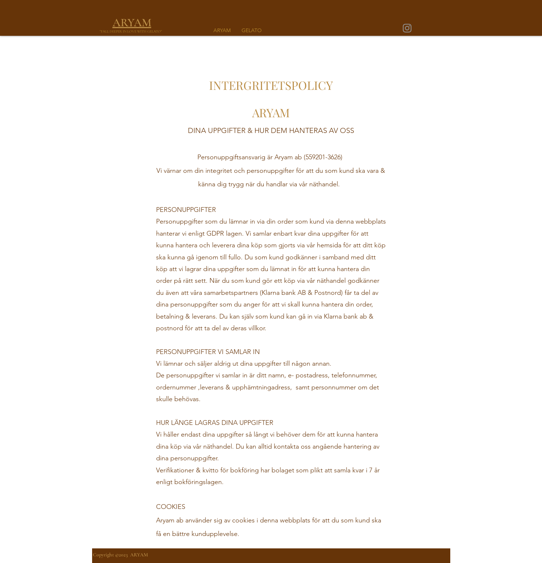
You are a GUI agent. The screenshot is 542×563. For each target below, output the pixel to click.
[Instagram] (407, 28)
